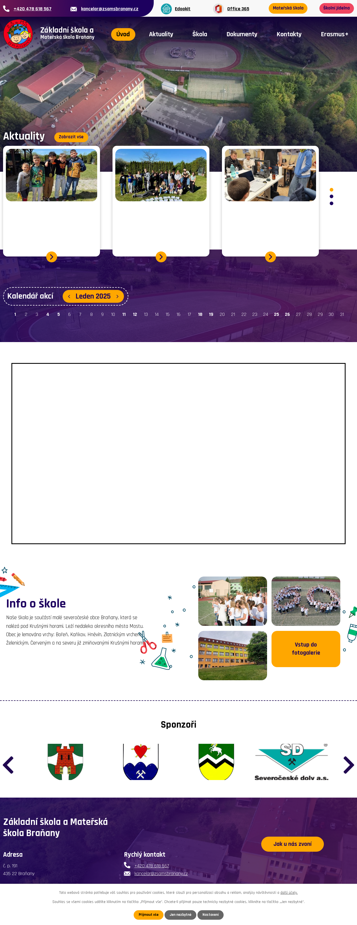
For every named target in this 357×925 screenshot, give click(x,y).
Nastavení (211, 914)
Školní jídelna (335, 8)
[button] (331, 190)
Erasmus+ (335, 34)
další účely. (289, 892)
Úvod (123, 34)
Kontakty (289, 34)
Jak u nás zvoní (293, 852)
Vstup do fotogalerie (306, 656)
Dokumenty (241, 34)
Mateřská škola (289, 8)
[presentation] (8, 765)
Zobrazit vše (73, 135)
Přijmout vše (147, 914)
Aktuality (161, 34)
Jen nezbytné (180, 914)
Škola (199, 34)
